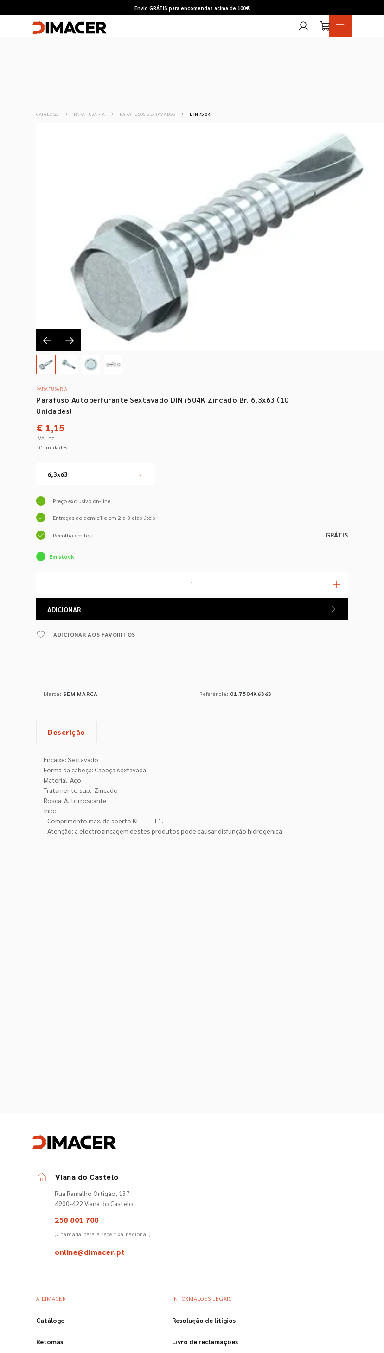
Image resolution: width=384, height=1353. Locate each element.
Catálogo (47, 114)
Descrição (66, 732)
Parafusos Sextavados (147, 114)
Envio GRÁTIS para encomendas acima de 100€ (192, 8)
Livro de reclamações (205, 1341)
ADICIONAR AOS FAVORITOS (85, 634)
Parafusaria (89, 114)
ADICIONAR (192, 609)
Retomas (49, 1341)
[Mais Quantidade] (337, 583)
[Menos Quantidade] (47, 583)
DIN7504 (200, 114)
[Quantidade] (192, 583)
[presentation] (47, 340)
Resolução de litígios (204, 1320)
